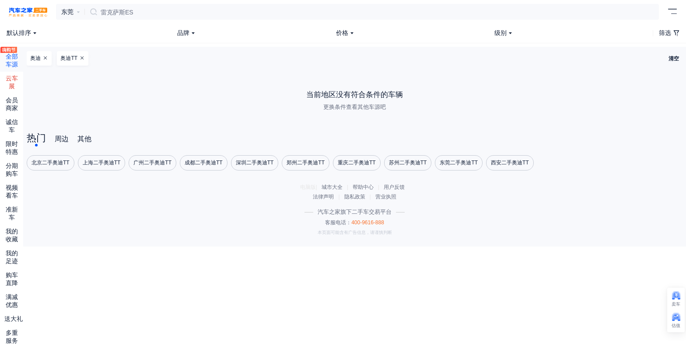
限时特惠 (12, 147)
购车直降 (12, 278)
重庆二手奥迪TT (357, 163)
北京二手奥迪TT (51, 163)
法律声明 (323, 197)
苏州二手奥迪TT (408, 163)
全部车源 (11, 57)
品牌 (183, 32)
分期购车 (12, 169)
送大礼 (13, 318)
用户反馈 (394, 187)
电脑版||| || (354, 192)
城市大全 (332, 187)
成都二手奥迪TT (204, 163)
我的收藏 (12, 235)
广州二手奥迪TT (152, 163)
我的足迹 (12, 257)
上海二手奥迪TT (102, 163)
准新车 (12, 213)
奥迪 (38, 58)
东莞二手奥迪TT (459, 163)
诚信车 (12, 125)
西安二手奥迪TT (510, 163)
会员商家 (12, 104)
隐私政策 (354, 197)
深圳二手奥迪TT (255, 163)
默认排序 (19, 32)
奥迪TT (72, 58)
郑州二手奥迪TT (306, 163)
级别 (500, 32)
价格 (342, 32)
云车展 (12, 82)
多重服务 (12, 336)
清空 (673, 59)
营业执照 (385, 197)
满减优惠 (12, 300)
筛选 (669, 32)
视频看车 (12, 191)
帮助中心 (363, 187)
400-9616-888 (367, 222)
